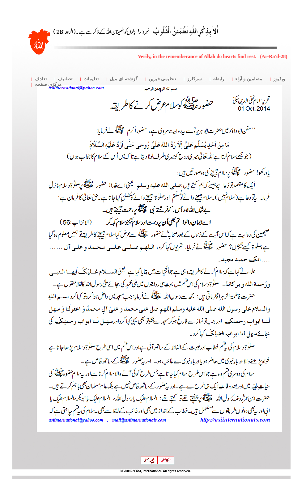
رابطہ (218, 78)
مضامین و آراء (248, 78)
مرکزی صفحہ (48, 84)
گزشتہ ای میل (124, 78)
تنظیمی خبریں (162, 78)
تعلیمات (91, 78)
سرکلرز (194, 78)
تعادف (41, 78)
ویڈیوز (279, 78)
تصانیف (65, 78)
